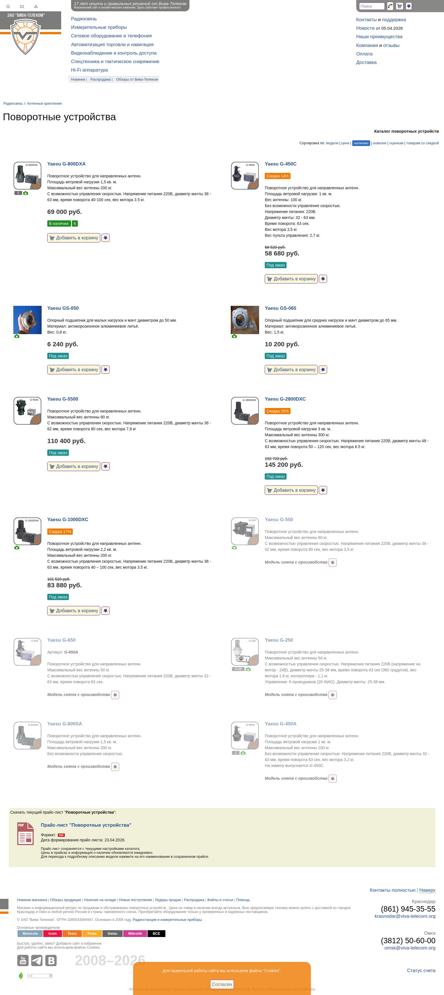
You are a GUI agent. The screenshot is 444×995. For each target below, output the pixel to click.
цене (345, 143)
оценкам (396, 143)
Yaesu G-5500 (62, 399)
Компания (367, 45)
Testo (72, 934)
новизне (379, 143)
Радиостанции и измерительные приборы (167, 920)
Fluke (92, 934)
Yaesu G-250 (279, 640)
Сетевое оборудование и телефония (111, 35)
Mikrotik (135, 934)
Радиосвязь (84, 19)
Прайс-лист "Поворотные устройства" (86, 825)
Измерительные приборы (99, 27)
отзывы (391, 45)
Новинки (78, 79)
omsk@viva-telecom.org (410, 948)
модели (332, 143)
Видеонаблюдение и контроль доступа (114, 53)
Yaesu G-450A (280, 724)
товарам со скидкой (422, 143)
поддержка (394, 19)
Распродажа (101, 79)
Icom (52, 934)
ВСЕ (156, 934)
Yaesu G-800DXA (66, 164)
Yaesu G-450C (280, 164)
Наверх (427, 890)
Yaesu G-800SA (64, 724)
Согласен (222, 984)
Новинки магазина (32, 900)
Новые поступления (135, 900)
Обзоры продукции (65, 900)
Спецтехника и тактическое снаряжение (115, 61)
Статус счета (421, 970)
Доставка (366, 62)
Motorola (30, 934)
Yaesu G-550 (279, 519)
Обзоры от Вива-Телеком (137, 79)
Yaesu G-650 (61, 640)
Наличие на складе (100, 900)
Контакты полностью (392, 890)
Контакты (366, 19)
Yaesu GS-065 (280, 308)
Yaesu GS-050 (63, 308)
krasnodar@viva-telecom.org (405, 916)
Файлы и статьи (220, 900)
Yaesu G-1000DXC (67, 519)
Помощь (243, 900)
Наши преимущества (379, 36)
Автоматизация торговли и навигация (112, 44)
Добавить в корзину (73, 237)
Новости (365, 28)
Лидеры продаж (168, 900)
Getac (113, 934)
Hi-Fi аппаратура (89, 70)
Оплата (364, 54)
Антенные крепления (44, 104)
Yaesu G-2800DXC (285, 399)
